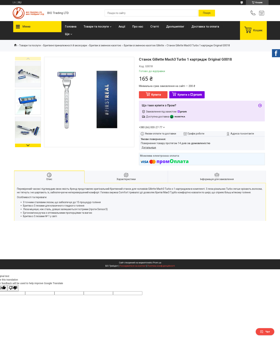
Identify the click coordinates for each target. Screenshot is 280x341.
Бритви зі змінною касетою (105, 45)
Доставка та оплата (205, 26)
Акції (122, 26)
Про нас (137, 26)
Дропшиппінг (175, 26)
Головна (70, 26)
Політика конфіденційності (161, 266)
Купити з (190, 94)
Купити (156, 94)
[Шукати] (207, 13)
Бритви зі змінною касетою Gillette (144, 45)
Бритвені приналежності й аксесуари (65, 45)
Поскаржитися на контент (133, 266)
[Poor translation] (13, 288)
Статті (154, 26)
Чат (265, 331)
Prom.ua (157, 262)
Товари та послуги (96, 26)
